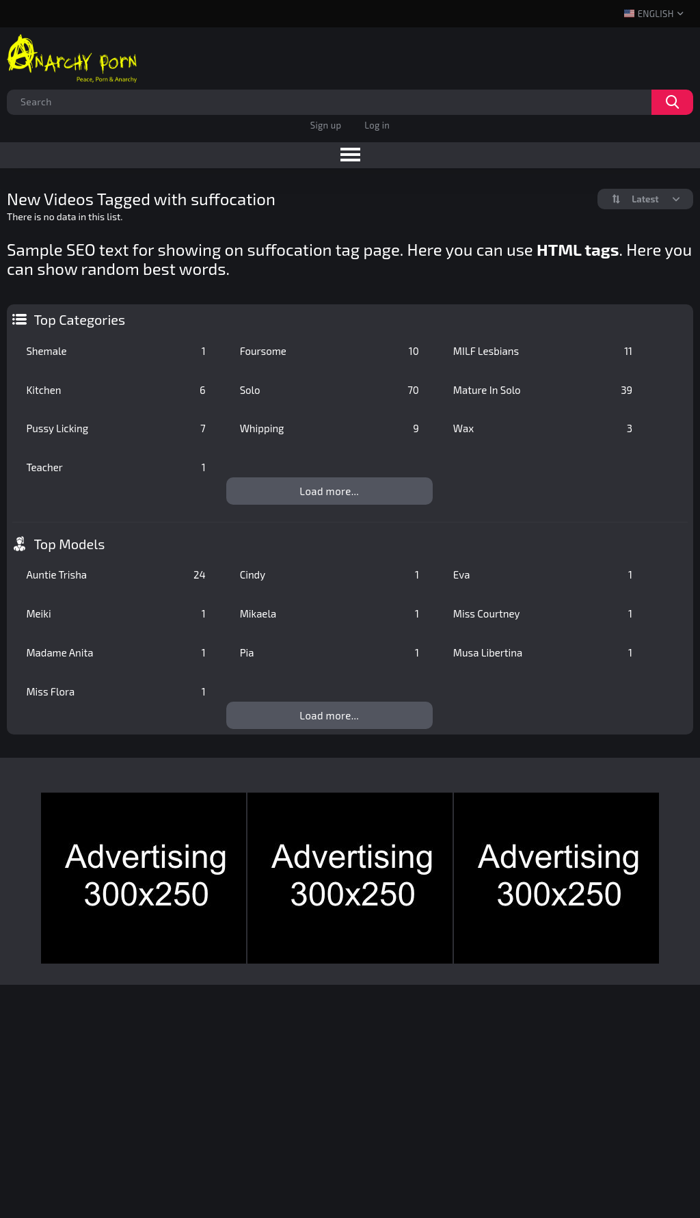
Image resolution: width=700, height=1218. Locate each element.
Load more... (329, 491)
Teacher (115, 467)
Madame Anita (115, 652)
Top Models (69, 543)
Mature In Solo (542, 390)
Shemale (115, 351)
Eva (542, 574)
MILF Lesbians (542, 351)
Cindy (329, 574)
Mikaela (329, 613)
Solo (329, 390)
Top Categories (79, 319)
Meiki (115, 613)
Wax (542, 428)
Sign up (325, 125)
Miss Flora (115, 691)
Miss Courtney (542, 613)
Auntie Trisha (115, 574)
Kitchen (115, 390)
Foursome (329, 351)
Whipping (329, 428)
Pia (329, 652)
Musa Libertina (542, 652)
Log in (377, 125)
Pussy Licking (115, 428)
